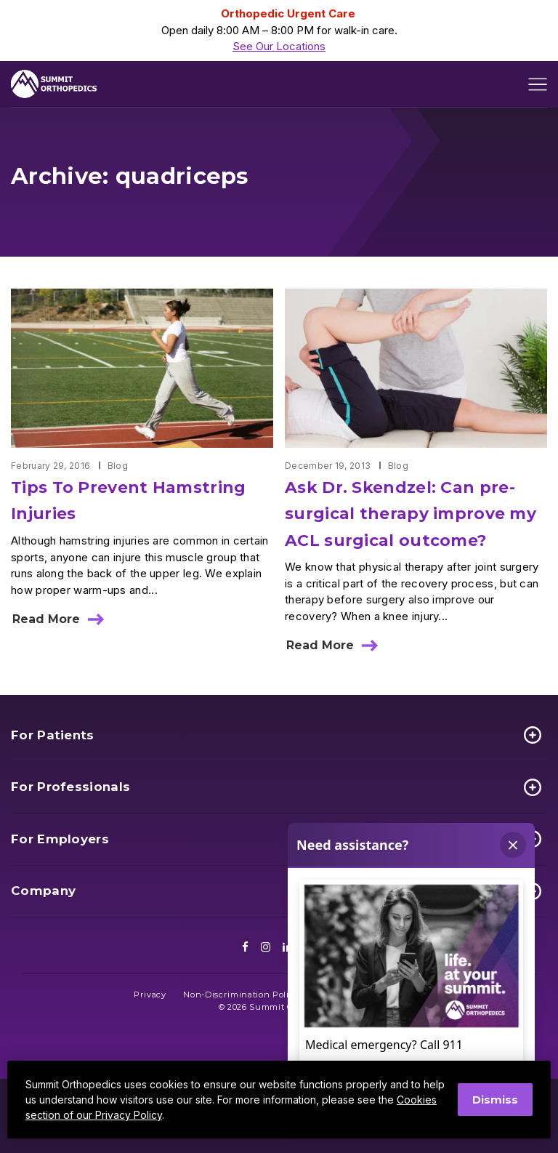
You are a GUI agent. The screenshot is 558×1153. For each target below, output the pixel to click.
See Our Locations (279, 46)
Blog (118, 465)
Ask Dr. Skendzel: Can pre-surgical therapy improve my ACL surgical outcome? (410, 514)
